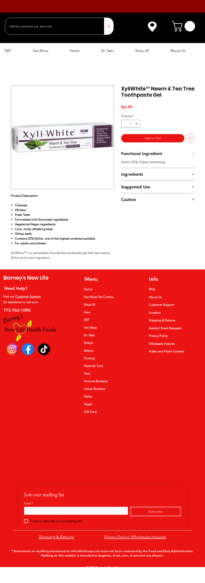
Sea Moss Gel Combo (99, 297)
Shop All (89, 305)
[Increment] (137, 123)
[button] (185, 26)
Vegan (88, 404)
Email (28, 503)
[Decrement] (124, 123)
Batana (88, 350)
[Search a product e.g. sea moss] (52, 26)
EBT (86, 320)
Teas (87, 373)
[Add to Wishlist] (190, 138)
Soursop (89, 358)
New (87, 312)
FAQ (152, 289)
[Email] (74, 510)
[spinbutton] (130, 123)
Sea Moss (90, 327)
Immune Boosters (96, 381)
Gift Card (90, 412)
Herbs (88, 396)
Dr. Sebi (89, 335)
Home (88, 289)
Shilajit (88, 343)
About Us (155, 297)
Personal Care (93, 366)
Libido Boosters (94, 389)
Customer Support (27, 296)
